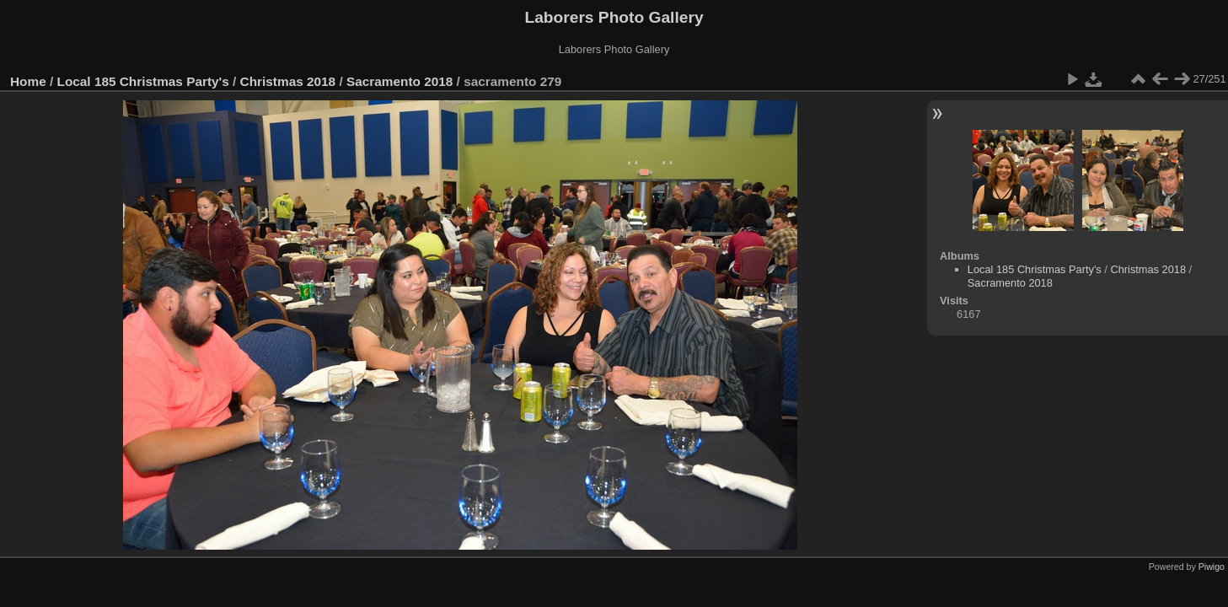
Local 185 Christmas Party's (143, 81)
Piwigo (1212, 566)
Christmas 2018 (288, 81)
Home (28, 81)
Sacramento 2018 (399, 81)
